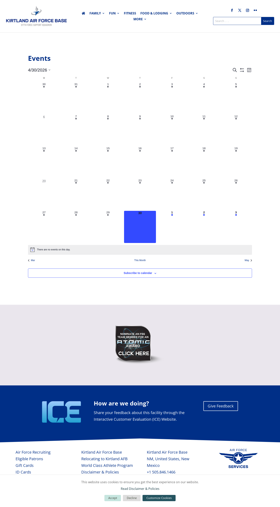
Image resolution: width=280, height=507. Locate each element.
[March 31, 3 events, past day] (76, 99)
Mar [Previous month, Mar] (31, 260)
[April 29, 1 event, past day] (108, 227)
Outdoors (185, 13)
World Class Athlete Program (107, 465)
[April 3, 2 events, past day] (172, 99)
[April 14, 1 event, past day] (76, 163)
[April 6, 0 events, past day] (44, 131)
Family (95, 13)
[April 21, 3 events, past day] (76, 195)
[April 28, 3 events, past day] (76, 227)
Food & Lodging (154, 13)
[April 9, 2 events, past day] (140, 131)
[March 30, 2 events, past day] (44, 99)
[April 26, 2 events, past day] (236, 195)
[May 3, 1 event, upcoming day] (236, 227)
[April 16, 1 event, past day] (140, 163)
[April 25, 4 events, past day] (204, 195)
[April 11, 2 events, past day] (204, 131)
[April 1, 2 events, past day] (108, 99)
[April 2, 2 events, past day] (140, 99)
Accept (112, 498)
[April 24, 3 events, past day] (172, 195)
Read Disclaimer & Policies (140, 489)
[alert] (140, 249)
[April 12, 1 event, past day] (236, 131)
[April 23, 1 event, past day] (140, 195)
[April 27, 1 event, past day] (44, 227)
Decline (132, 498)
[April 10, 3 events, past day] (172, 131)
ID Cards (23, 472)
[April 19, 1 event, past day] (236, 163)
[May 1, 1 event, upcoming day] (172, 227)
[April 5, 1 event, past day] (236, 99)
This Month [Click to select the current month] (140, 260)
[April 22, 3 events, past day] (108, 195)
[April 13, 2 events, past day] (44, 163)
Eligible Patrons (29, 458)
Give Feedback (221, 406)
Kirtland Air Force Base (101, 452)
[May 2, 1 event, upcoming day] (204, 227)
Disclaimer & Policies (100, 472)
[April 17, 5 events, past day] (172, 163)
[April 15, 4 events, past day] (108, 163)
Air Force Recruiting (33, 452)
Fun (112, 13)
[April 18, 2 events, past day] (204, 163)
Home (83, 14)
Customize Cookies (159, 498)
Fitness (130, 13)
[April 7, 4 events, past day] (76, 131)
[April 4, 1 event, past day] (204, 99)
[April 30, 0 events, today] (140, 227)
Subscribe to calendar (138, 273)
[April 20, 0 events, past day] (44, 195)
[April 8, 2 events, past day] (108, 131)
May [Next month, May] (248, 260)
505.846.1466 (163, 472)
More (138, 19)
